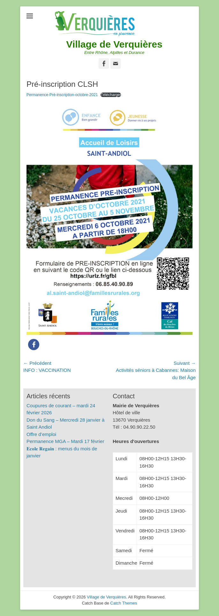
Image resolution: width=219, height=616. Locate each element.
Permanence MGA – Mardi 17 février (65, 441)
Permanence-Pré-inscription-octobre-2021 (62, 95)
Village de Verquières (114, 44)
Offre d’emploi (41, 434)
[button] (33, 344)
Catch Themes (123, 603)
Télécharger (111, 95)
